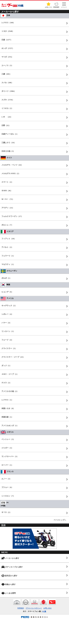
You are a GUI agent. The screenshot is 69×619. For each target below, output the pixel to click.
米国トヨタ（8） (8, 408)
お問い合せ (47, 608)
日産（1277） (6, 40)
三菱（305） (6, 74)
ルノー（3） (6, 479)
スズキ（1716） (7, 100)
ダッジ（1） (6, 366)
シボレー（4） (7, 314)
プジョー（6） (7, 487)
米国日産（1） (7, 417)
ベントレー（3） (8, 439)
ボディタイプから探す (12, 567)
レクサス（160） (8, 23)
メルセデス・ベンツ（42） (12, 165)
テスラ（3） (6, 383)
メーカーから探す (10, 558)
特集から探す (8, 584)
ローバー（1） (7, 465)
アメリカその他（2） (9, 391)
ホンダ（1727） (7, 48)
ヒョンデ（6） (7, 292)
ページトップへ (60, 520)
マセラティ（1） (8, 264)
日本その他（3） (8, 151)
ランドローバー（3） (9, 456)
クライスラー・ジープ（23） (13, 357)
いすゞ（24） (6, 117)
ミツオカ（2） (7, 108)
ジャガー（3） (7, 448)
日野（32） (5, 125)
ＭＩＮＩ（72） (7, 199)
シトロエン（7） (8, 496)
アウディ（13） (7, 208)
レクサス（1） (7, 400)
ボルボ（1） (6, 278)
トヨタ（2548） (7, 31)
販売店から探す (9, 575)
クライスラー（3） (9, 348)
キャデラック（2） (9, 306)
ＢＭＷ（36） (6, 191)
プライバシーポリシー (34, 608)
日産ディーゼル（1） (9, 134)
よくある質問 (8, 593)
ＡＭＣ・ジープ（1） (9, 374)
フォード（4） (7, 340)
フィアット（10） (8, 239)
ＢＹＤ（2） (6, 512)
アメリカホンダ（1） (9, 426)
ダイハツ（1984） (8, 91)
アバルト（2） (7, 247)
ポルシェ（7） (7, 225)
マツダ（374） (7, 57)
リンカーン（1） (8, 331)
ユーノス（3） (7, 65)
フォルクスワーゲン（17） (12, 216)
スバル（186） (7, 83)
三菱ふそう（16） (8, 143)
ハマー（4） (6, 323)
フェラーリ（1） (8, 256)
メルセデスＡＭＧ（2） (10, 173)
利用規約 (20, 608)
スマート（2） (7, 182)
